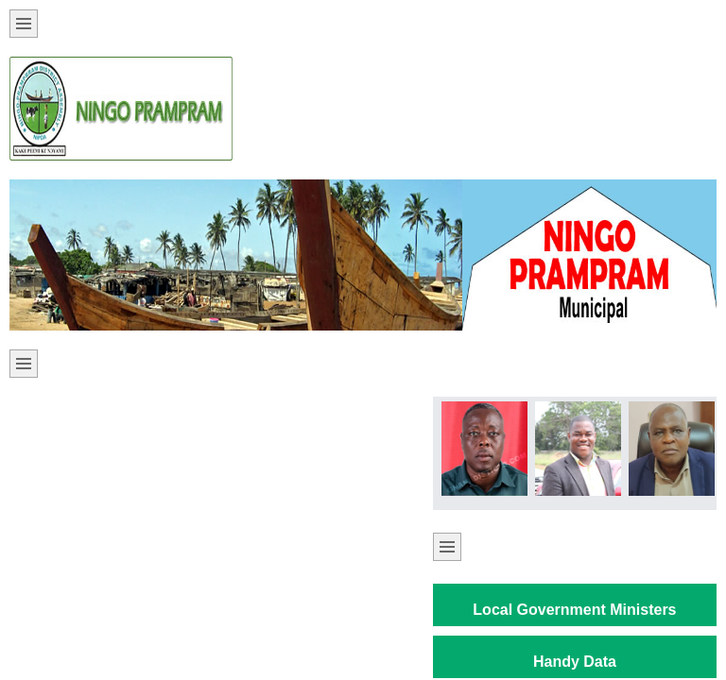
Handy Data (574, 662)
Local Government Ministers (574, 610)
